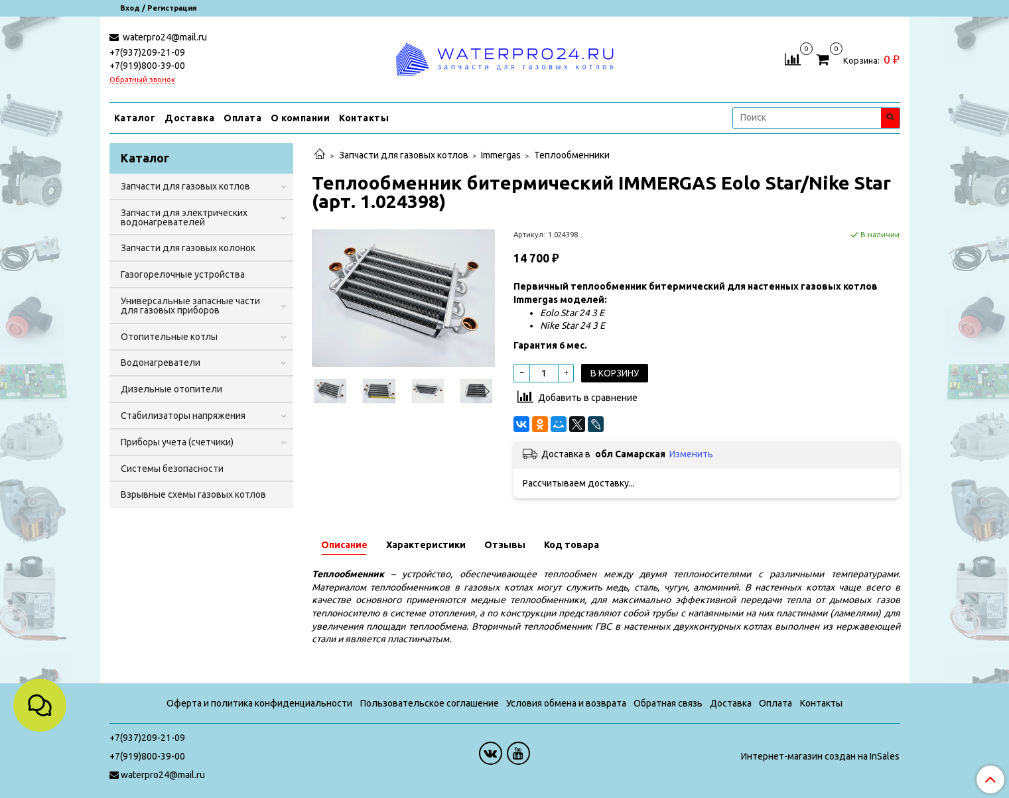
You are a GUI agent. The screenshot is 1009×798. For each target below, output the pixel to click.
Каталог (135, 118)
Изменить (691, 454)
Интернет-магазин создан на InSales (820, 756)
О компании (300, 118)
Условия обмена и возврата (566, 703)
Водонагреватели (160, 362)
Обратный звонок (142, 80)
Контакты (364, 118)
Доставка (189, 118)
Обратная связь (668, 703)
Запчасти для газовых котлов (403, 155)
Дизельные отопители (171, 389)
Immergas (501, 155)
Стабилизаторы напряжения (183, 415)
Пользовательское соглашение (429, 703)
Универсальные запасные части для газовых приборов (190, 305)
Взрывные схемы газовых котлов (193, 494)
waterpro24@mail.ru (164, 37)
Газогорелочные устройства (183, 274)
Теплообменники (572, 155)
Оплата (242, 118)
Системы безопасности (172, 468)
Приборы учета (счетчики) (177, 442)
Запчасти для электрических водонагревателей (184, 217)
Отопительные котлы (169, 336)
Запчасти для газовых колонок (188, 248)
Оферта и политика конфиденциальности (259, 703)
